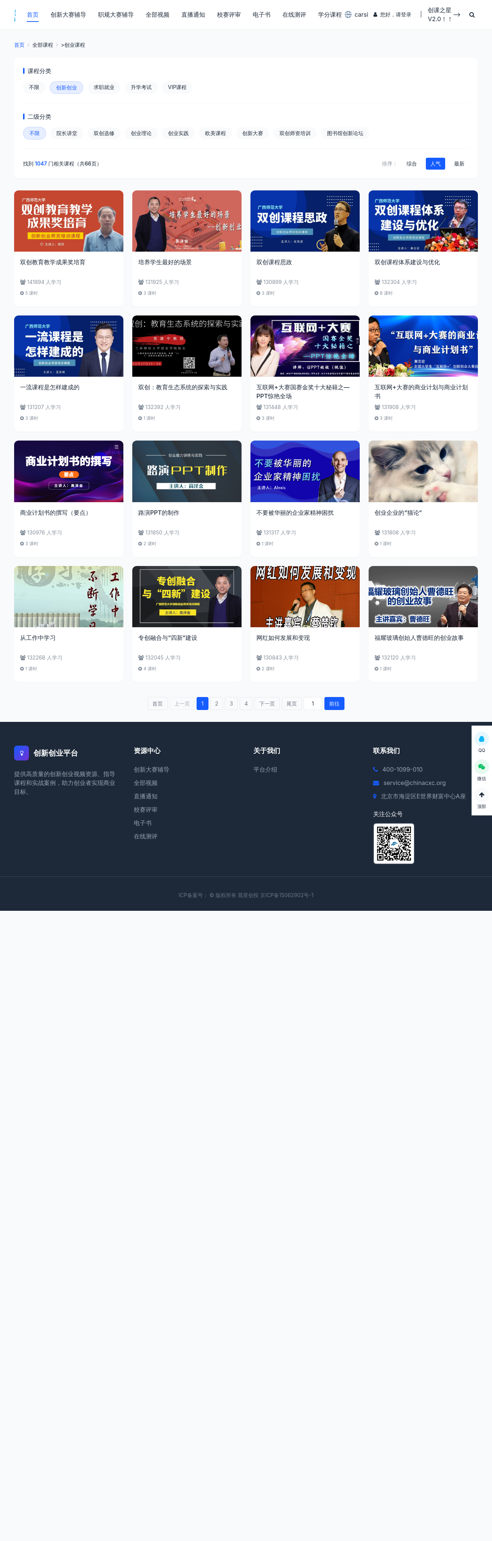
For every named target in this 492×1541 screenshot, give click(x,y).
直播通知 (193, 15)
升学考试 (141, 87)
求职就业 (104, 87)
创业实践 (178, 133)
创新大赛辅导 (68, 15)
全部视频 (157, 15)
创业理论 (141, 133)
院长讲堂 (66, 133)
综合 (412, 164)
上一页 (182, 704)
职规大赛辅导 (115, 15)
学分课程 (330, 15)
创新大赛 (252, 133)
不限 (34, 87)
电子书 (261, 15)
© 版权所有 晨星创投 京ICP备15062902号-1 (262, 896)
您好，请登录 (392, 15)
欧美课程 (215, 133)
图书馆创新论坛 (345, 133)
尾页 (292, 704)
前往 (334, 704)
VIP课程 (177, 87)
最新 (459, 164)
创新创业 (66, 88)
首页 (32, 15)
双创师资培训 (295, 133)
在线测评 (294, 15)
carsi (354, 15)
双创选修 (104, 133)
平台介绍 (265, 770)
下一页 (267, 704)
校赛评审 (228, 15)
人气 (435, 164)
